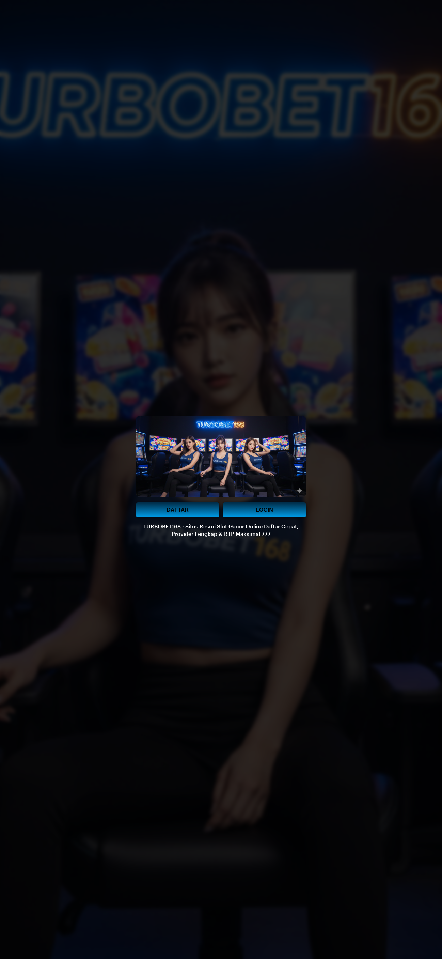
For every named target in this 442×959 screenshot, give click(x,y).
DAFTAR (178, 510)
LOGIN (264, 510)
